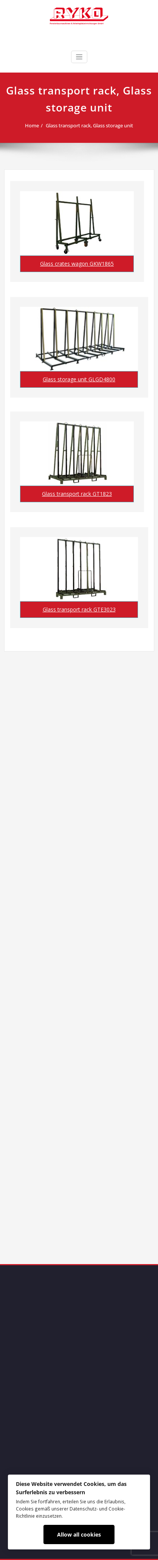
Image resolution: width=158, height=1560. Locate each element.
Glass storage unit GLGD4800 (79, 379)
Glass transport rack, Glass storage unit (89, 125)
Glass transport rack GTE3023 (79, 609)
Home (32, 125)
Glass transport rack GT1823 (77, 493)
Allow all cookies (79, 1534)
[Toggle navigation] (79, 57)
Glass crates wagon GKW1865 (77, 263)
